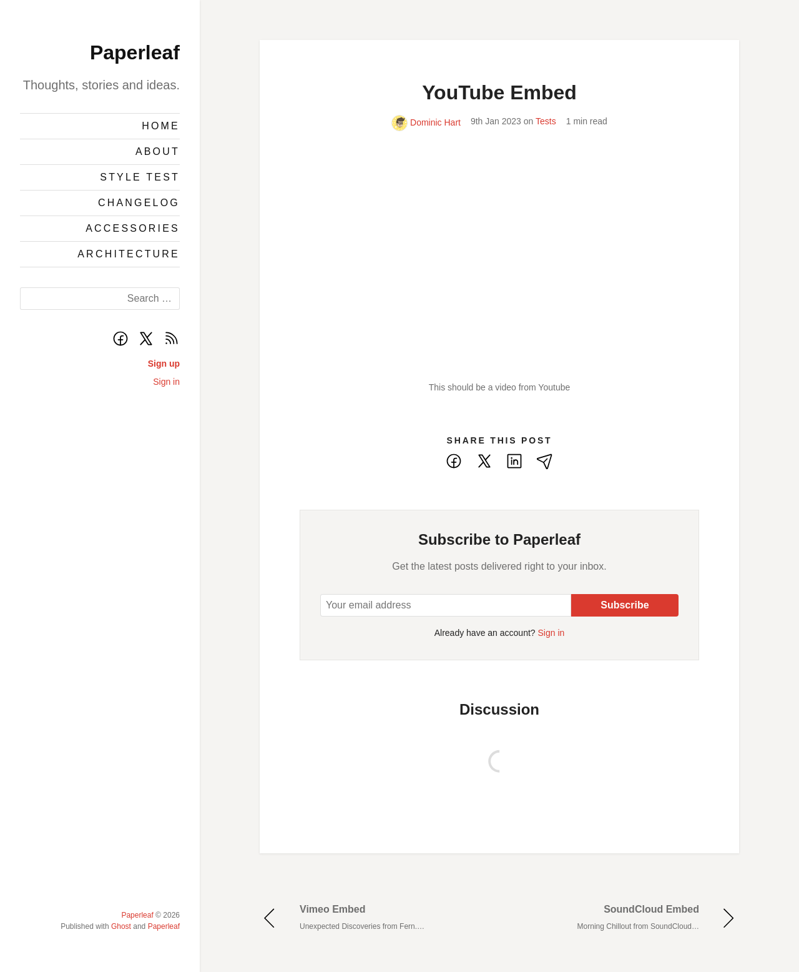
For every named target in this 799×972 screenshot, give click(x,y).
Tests (546, 121)
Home (161, 126)
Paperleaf (135, 52)
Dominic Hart (426, 122)
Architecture (128, 254)
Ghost (121, 926)
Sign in (166, 382)
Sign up (164, 364)
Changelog (139, 202)
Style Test (140, 177)
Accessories (133, 228)
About (157, 151)
